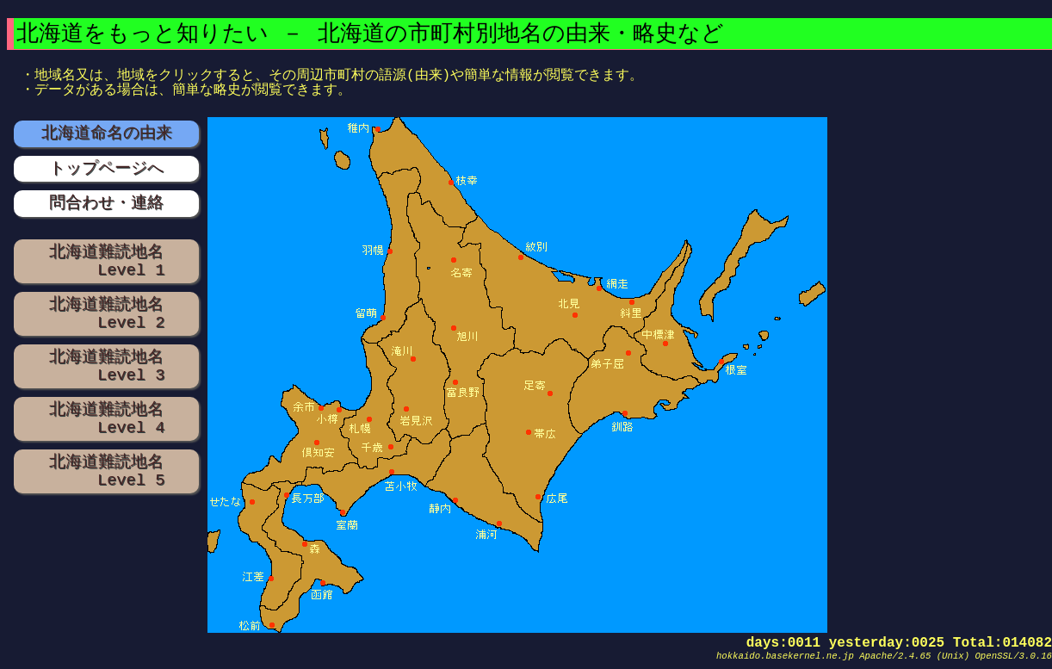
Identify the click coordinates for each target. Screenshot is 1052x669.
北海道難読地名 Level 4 (106, 418)
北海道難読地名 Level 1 (106, 261)
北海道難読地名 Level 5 (106, 471)
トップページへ (106, 168)
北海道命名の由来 (106, 133)
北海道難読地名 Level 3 (106, 366)
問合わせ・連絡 (106, 203)
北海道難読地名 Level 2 (106, 313)
